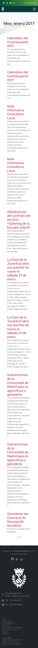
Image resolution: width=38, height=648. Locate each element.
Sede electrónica (9, 630)
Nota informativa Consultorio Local (15, 112)
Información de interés (12, 628)
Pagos (4, 632)
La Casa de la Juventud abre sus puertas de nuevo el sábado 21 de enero (18, 269)
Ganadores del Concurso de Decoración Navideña (17, 519)
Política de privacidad (11, 640)
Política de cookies (10, 642)
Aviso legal (6, 638)
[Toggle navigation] (34, 9)
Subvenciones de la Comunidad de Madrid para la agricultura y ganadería (17, 384)
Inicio (4, 619)
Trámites (6, 625)
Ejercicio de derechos (11, 644)
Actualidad (7, 621)
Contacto (6, 634)
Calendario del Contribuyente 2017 (17, 42)
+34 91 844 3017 (30, 3)
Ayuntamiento (8, 623)
